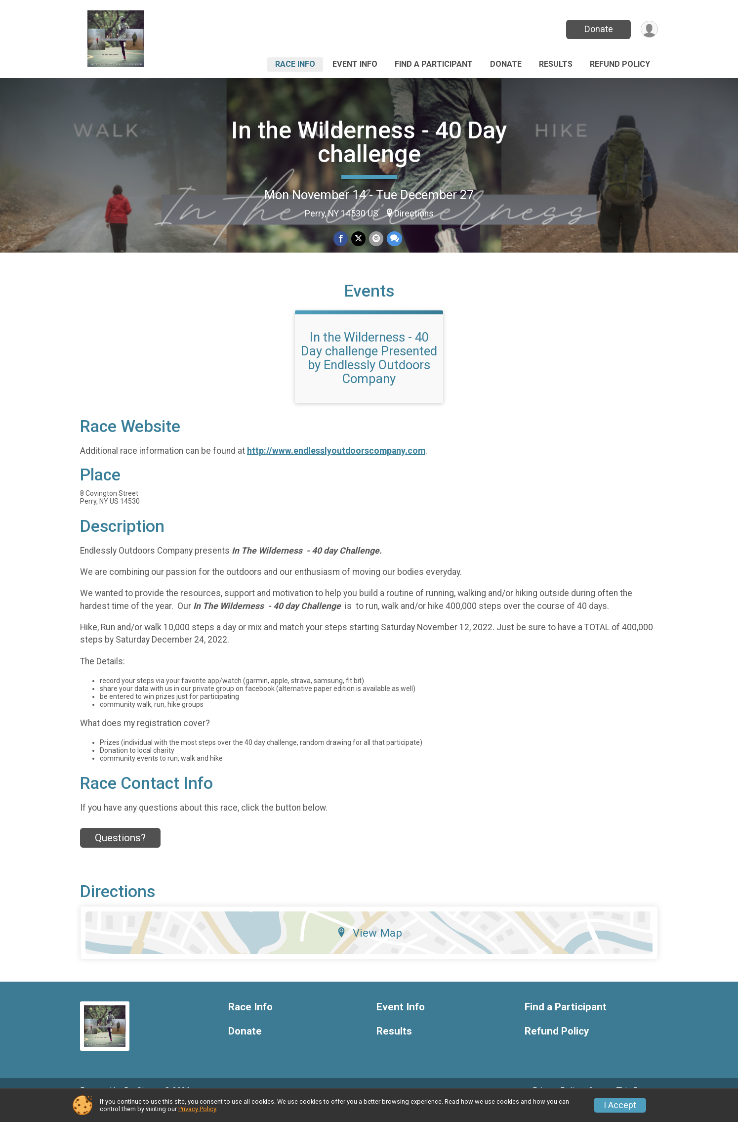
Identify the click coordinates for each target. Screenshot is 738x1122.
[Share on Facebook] (341, 239)
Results (556, 64)
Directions (414, 213)
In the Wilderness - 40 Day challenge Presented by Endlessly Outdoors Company (369, 371)
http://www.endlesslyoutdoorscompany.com (336, 464)
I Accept (620, 1105)
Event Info (354, 64)
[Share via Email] (376, 239)
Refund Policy (620, 64)
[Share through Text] (393, 239)
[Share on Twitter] (358, 239)
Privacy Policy (197, 1109)
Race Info (295, 64)
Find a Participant (434, 64)
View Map (369, 946)
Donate (597, 29)
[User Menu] (649, 29)
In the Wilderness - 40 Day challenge (369, 142)
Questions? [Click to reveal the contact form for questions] (120, 852)
